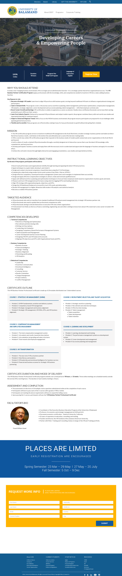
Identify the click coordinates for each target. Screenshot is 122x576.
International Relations (32, 565)
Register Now (91, 74)
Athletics (48, 563)
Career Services (50, 561)
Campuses (29, 561)
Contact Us (66, 574)
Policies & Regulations (51, 567)
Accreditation (30, 563)
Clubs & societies (50, 560)
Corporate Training (73, 12)
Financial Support (50, 565)
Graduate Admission (70, 567)
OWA (85, 560)
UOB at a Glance (31, 560)
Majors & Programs (70, 561)
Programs (60, 12)
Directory (37, 2)
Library (54, 2)
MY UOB (83, 2)
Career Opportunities (32, 567)
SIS (85, 563)
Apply (66, 560)
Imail (85, 561)
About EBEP (48, 12)
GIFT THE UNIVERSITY (69, 2)
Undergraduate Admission (71, 565)
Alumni (45, 2)
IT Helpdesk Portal (88, 569)
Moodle (86, 565)
